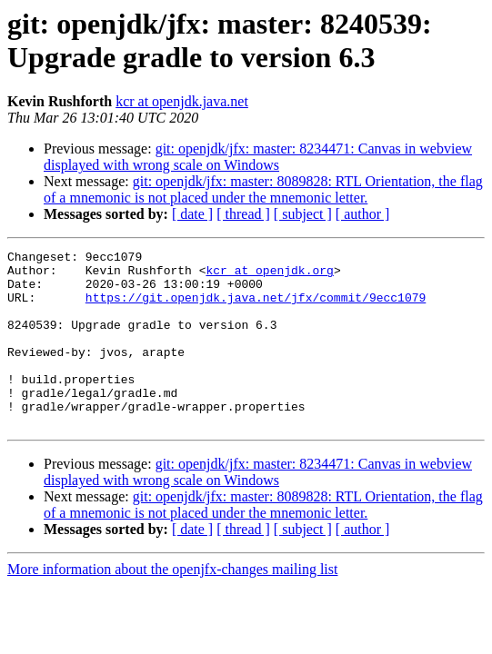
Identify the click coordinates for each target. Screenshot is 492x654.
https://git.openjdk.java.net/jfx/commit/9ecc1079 (255, 308)
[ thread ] (243, 214)
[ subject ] (303, 214)
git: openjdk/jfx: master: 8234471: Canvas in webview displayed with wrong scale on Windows (258, 157)
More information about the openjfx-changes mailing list (172, 604)
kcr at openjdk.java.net (181, 101)
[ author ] (363, 214)
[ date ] (192, 214)
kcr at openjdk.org (269, 275)
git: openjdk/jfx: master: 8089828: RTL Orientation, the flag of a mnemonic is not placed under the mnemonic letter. (263, 189)
